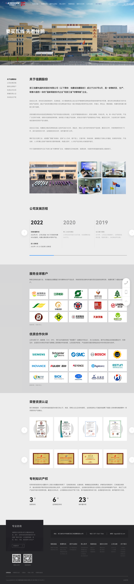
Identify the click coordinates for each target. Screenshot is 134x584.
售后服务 (102, 551)
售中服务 (102, 549)
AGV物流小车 (63, 554)
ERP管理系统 (73, 549)
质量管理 (92, 551)
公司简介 (123, 547)
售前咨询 (102, 547)
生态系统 (123, 549)
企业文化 (113, 547)
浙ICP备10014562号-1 (39, 580)
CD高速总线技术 (84, 554)
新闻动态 (123, 554)
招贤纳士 (113, 551)
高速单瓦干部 (54, 549)
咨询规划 (123, 551)
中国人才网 (31, 572)
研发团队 (92, 549)
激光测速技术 (84, 556)
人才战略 (113, 549)
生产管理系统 (73, 547)
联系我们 (123, 556)
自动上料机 (63, 549)
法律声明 (125, 580)
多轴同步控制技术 (84, 551)
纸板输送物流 (63, 547)
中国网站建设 (39, 572)
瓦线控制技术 (84, 547)
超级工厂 (92, 547)
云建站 (23, 572)
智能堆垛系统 (63, 551)
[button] (24, 233)
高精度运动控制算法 (84, 549)
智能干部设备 (54, 547)
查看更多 (18, 545)
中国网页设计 (16, 572)
